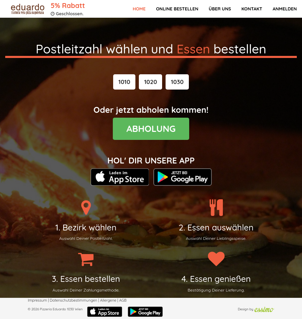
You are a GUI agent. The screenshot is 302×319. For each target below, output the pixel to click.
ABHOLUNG (151, 128)
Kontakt (251, 8)
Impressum (37, 300)
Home (139, 8)
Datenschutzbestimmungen (73, 300)
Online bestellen (177, 8)
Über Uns (220, 8)
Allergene (108, 300)
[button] (124, 82)
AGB (122, 300)
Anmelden (284, 8)
